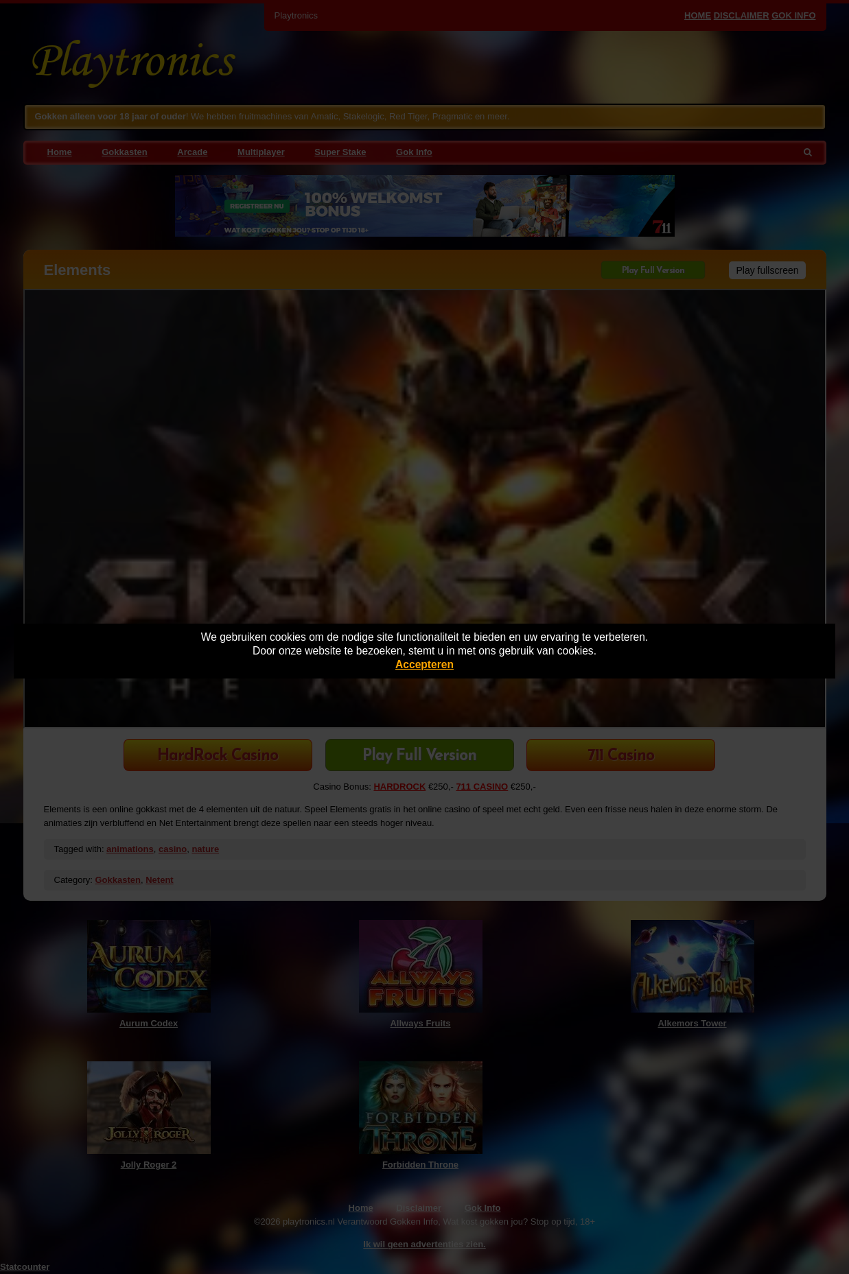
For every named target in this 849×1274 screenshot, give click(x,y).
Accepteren (424, 664)
